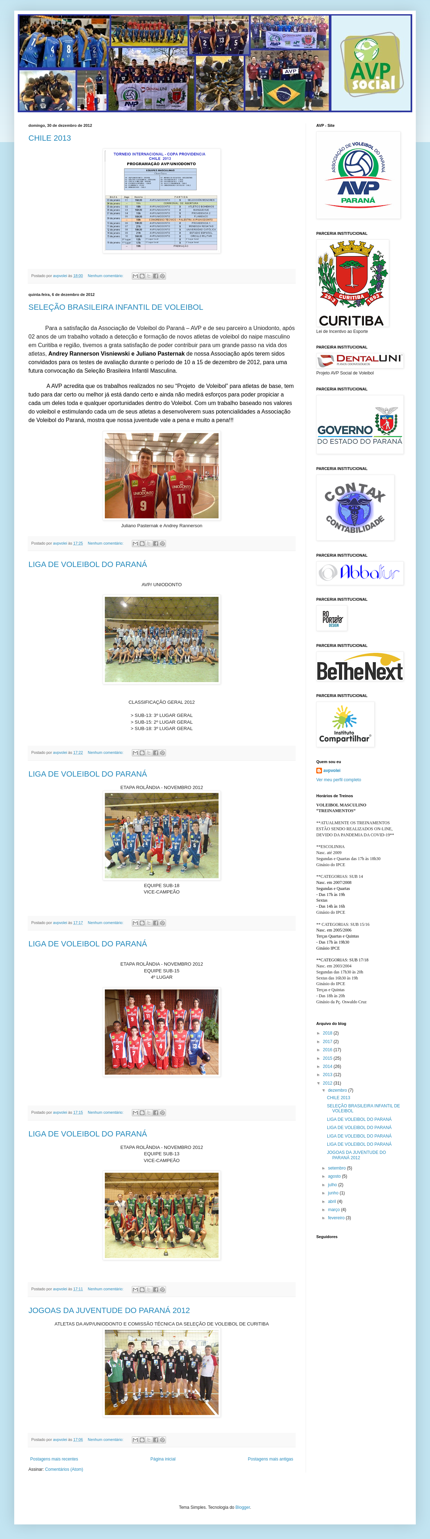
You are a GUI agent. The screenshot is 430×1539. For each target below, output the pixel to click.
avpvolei (331, 770)
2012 (328, 1083)
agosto (335, 1176)
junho (334, 1192)
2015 (328, 1058)
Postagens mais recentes (54, 1459)
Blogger (243, 1507)
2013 (328, 1074)
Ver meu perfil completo (338, 779)
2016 (328, 1049)
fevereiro (337, 1217)
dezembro (338, 1090)
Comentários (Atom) (64, 1469)
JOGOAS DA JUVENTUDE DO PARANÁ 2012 (109, 1310)
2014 (328, 1066)
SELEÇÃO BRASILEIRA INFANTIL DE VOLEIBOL (115, 307)
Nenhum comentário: (106, 276)
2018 (328, 1033)
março (334, 1209)
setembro (337, 1168)
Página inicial (163, 1459)
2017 (328, 1041)
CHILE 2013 (49, 138)
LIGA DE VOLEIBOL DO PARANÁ (87, 564)
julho (333, 1184)
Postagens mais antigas (270, 1459)
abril (332, 1201)
